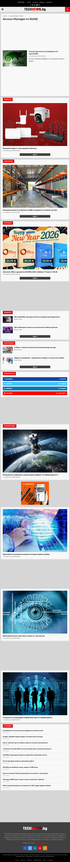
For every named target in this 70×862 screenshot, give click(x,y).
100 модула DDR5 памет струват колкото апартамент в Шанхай (23, 779)
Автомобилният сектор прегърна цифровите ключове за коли (23, 730)
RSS (44, 860)
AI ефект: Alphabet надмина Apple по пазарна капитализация (23, 736)
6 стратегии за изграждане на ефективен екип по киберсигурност (27, 717)
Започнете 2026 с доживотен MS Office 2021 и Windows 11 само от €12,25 (30, 272)
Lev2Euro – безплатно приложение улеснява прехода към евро (35, 347)
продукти (7, 99)
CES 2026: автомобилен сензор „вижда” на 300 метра (20, 767)
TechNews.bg (33, 56)
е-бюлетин (49, 2)
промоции (8, 223)
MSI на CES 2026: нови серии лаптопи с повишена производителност (37, 317)
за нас (29, 2)
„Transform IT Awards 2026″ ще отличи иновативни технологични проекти (27, 749)
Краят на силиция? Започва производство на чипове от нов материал (25, 773)
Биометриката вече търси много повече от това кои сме (24, 636)
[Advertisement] (35, 35)
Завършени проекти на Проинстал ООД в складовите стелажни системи (30, 210)
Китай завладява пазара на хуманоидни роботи (18, 761)
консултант (8, 161)
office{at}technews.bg (41, 843)
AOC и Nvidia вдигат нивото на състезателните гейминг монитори (36, 327)
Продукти (7, 312)
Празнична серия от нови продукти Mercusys (20, 148)
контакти (35, 2)
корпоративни (9, 426)
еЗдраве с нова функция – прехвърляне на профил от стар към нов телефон (39, 358)
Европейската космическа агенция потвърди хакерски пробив (26, 554)
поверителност (37, 860)
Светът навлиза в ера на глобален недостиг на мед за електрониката (25, 743)
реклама (41, 2)
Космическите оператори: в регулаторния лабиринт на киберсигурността (30, 475)
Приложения (9, 343)
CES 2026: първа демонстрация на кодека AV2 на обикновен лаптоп (25, 755)
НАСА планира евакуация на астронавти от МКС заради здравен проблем (27, 785)
